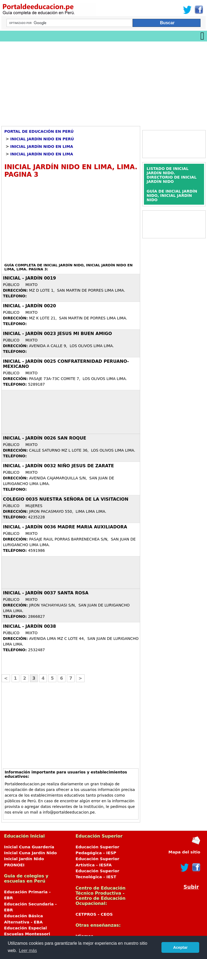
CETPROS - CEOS (94, 914)
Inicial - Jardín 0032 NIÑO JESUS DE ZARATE (58, 465)
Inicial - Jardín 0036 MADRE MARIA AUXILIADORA (65, 526)
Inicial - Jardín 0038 (29, 626)
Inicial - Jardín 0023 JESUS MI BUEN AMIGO (57, 333)
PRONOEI (14, 865)
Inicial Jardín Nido (24, 858)
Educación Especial (25, 928)
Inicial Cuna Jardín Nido (30, 852)
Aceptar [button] (180, 947)
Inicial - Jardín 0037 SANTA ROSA (45, 592)
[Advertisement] (103, 82)
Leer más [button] (28, 950)
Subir (191, 887)
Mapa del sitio (184, 852)
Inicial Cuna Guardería (29, 847)
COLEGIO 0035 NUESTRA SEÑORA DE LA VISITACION (65, 499)
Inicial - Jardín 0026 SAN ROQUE (44, 438)
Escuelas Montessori (27, 934)
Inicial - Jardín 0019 (29, 278)
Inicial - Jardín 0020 (29, 305)
